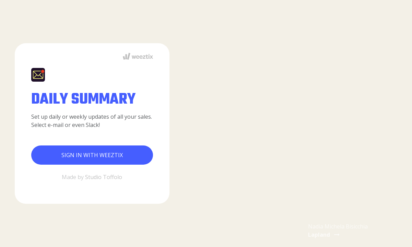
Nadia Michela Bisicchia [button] (338, 230)
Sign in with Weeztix (92, 155)
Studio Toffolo (103, 177)
